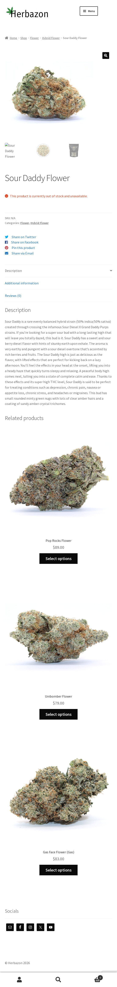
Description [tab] (13, 270)
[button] (105, 55)
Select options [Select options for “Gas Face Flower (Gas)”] (59, 870)
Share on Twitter (24, 237)
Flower (34, 38)
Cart (90, 976)
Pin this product (23, 248)
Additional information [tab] (22, 283)
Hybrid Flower (51, 38)
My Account (19, 980)
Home (13, 38)
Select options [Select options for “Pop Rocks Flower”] (59, 558)
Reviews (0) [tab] (13, 295)
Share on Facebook (24, 242)
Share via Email (23, 253)
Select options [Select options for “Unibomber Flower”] (59, 714)
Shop (23, 38)
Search (58, 980)
